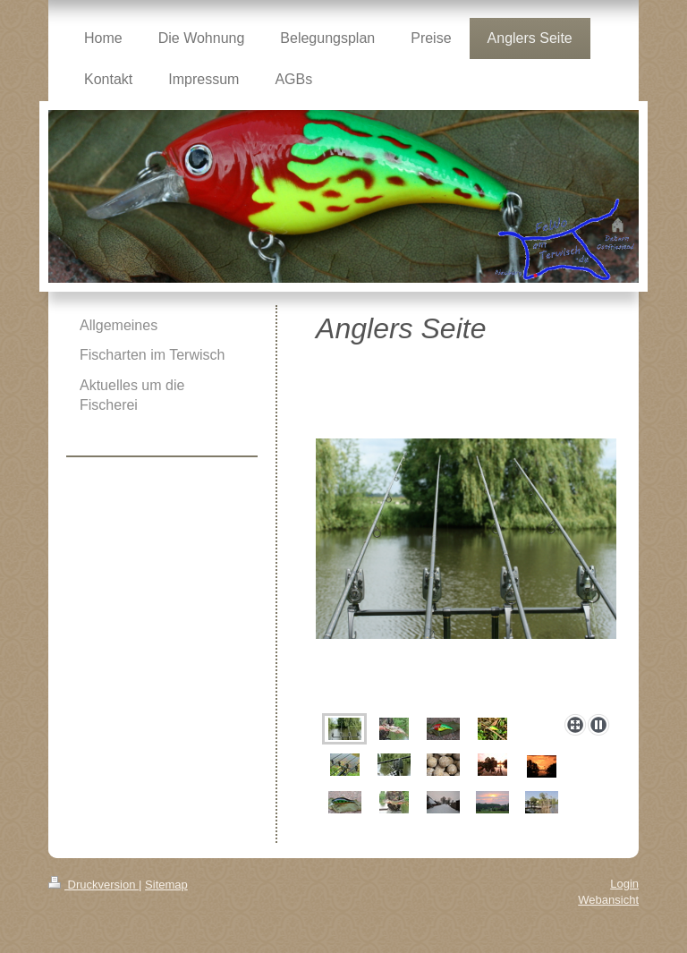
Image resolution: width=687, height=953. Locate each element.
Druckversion (93, 884)
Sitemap (166, 884)
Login (624, 883)
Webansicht (608, 899)
